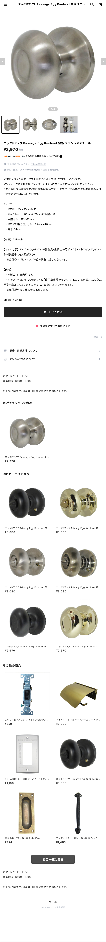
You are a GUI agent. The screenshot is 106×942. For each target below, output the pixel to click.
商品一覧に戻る (53, 859)
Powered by (53, 907)
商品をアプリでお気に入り (53, 326)
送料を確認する (38, 164)
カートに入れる (53, 312)
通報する (98, 336)
